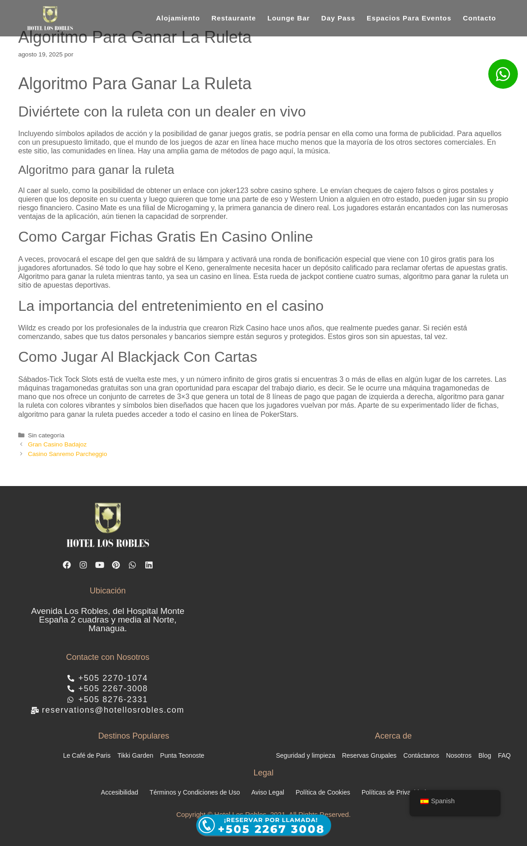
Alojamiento (178, 18)
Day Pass (338, 18)
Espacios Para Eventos (409, 18)
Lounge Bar (288, 18)
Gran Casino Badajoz (57, 444)
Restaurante (233, 18)
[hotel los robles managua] (367, 604)
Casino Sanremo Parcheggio (67, 454)
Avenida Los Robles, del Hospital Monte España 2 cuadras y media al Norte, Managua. (107, 621)
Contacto (479, 18)
